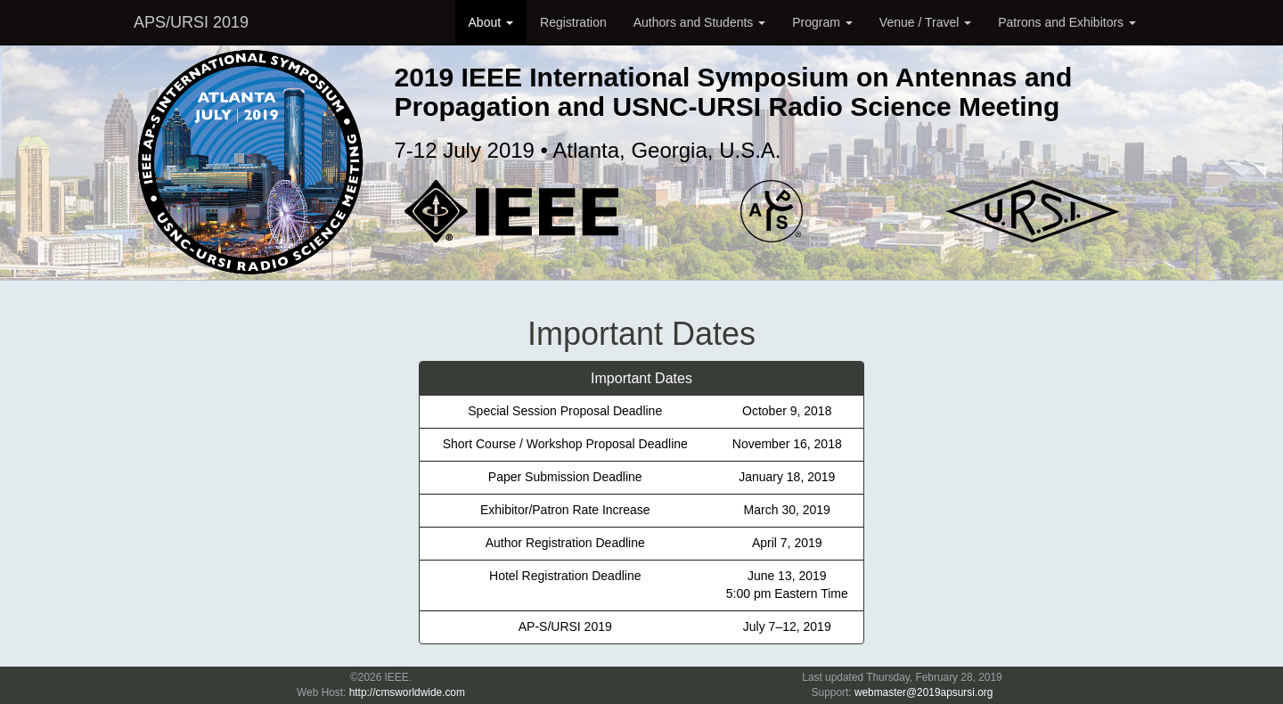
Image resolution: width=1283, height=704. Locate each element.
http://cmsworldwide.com (407, 692)
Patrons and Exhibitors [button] (1067, 22)
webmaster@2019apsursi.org (923, 692)
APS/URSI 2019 (191, 22)
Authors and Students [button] (699, 22)
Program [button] (822, 22)
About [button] (491, 22)
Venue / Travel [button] (925, 22)
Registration (573, 22)
